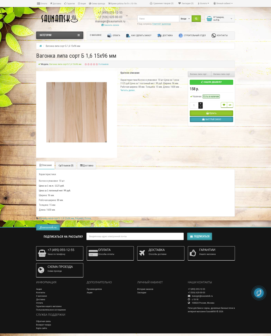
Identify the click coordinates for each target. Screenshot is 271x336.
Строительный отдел (192, 35)
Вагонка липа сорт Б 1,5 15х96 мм (201, 74)
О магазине (95, 35)
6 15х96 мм (68, 218)
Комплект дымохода (161, 24)
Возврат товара (43, 324)
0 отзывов (104, 64)
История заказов (145, 289)
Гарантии (69, 3)
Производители (94, 289)
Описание (45, 165)
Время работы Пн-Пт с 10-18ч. (122, 3)
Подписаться (199, 236)
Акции (39, 289)
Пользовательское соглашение (51, 309)
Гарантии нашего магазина (49, 306)
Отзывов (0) (65, 165)
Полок (88, 218)
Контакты (220, 35)
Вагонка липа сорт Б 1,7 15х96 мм (224, 74)
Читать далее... (128, 90)
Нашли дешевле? (211, 82)
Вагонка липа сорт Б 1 (50, 218)
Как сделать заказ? (138, 35)
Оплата (42, 3)
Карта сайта (41, 328)
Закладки (141, 292)
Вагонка (79, 218)
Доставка (55, 3)
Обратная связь (43, 321)
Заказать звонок (110, 25)
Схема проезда (97, 3)
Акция (82, 3)
